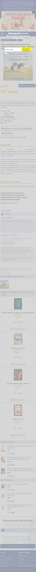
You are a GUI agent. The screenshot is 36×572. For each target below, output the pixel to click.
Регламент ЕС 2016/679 (18, 56)
